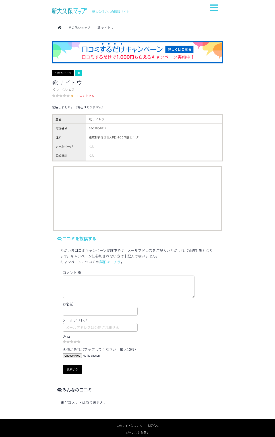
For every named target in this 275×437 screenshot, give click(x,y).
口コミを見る (85, 96)
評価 (66, 336)
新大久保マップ (69, 11)
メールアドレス (75, 320)
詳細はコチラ (110, 261)
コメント (72, 272)
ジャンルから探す (137, 432)
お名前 (68, 304)
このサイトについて (129, 425)
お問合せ (153, 425)
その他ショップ (79, 27)
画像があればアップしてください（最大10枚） (100, 349)
